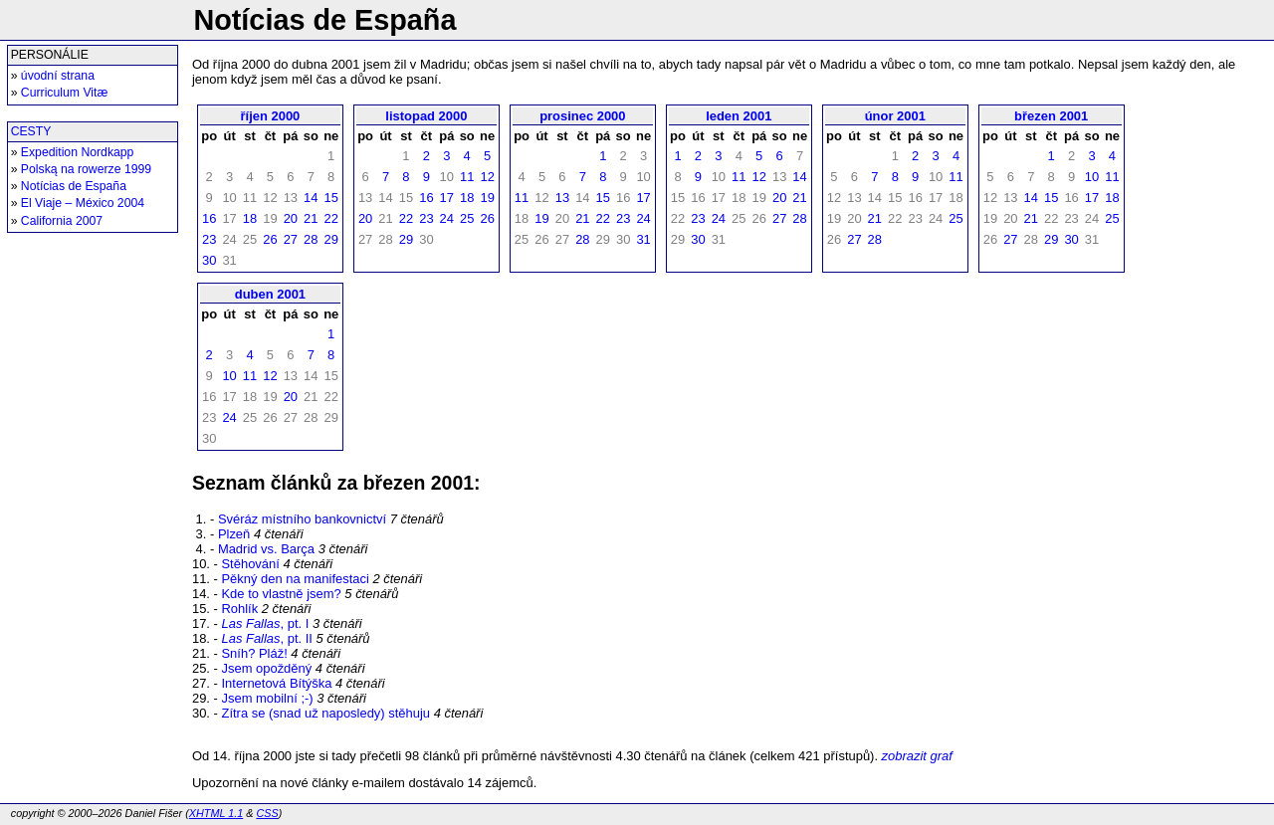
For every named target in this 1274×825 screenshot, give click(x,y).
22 (330, 218)
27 (291, 239)
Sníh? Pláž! (254, 653)
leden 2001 (738, 115)
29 (330, 239)
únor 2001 (895, 115)
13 (562, 197)
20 (291, 218)
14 (311, 197)
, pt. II (266, 638)
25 (467, 218)
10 (1092, 176)
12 (487, 176)
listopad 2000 (426, 115)
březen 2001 (1051, 115)
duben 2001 (270, 294)
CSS (267, 813)
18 (250, 218)
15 (330, 197)
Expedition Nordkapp (77, 152)
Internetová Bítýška (276, 683)
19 (487, 197)
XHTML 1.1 (216, 813)
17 (447, 197)
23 (209, 239)
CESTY (31, 131)
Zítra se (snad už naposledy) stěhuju (325, 713)
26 (270, 239)
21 (311, 218)
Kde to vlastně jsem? (280, 593)
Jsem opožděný (266, 668)
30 (209, 260)
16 (209, 218)
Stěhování (250, 563)
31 (643, 239)
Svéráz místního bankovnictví (302, 519)
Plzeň (234, 533)
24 (447, 218)
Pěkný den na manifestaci (294, 578)
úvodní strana (58, 76)
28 (311, 239)
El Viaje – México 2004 (82, 203)
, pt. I (265, 623)
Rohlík (239, 608)
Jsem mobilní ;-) (267, 698)
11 (467, 176)
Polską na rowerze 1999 (86, 169)
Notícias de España (73, 186)
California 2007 (62, 221)
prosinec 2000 (582, 115)
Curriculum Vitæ (64, 93)
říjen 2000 (271, 115)
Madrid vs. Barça (266, 548)
